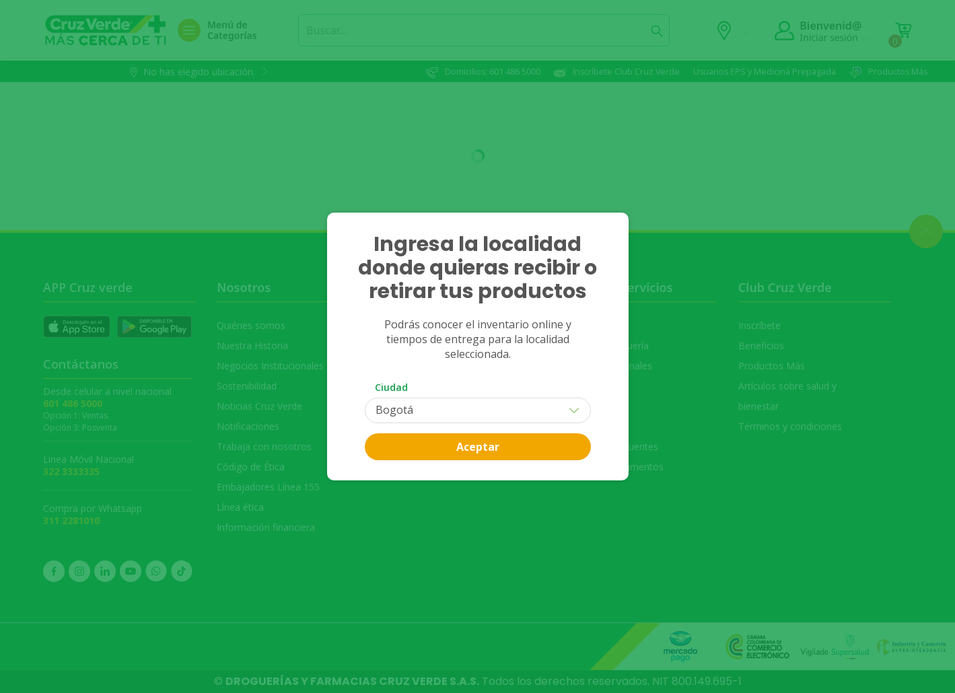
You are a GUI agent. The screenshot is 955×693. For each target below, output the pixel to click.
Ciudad (391, 387)
